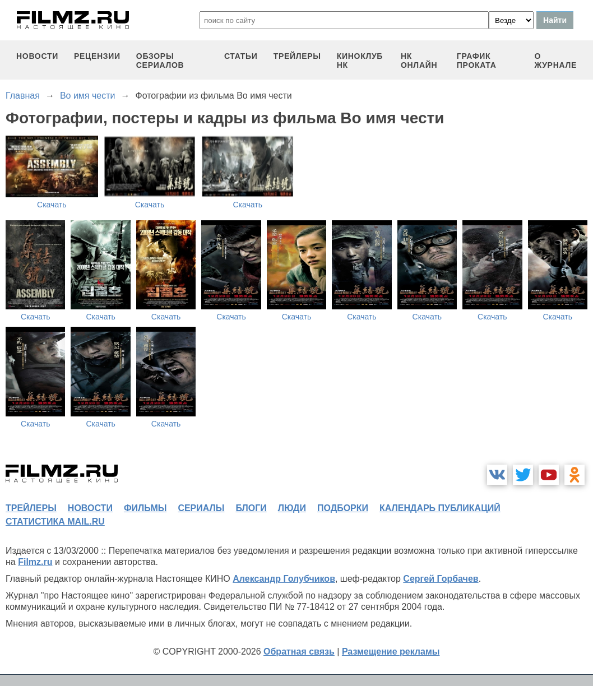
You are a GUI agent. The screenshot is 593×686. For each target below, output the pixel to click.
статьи (241, 56)
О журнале (555, 60)
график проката (477, 60)
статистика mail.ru (55, 521)
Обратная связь (299, 651)
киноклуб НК (360, 60)
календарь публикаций (440, 508)
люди (292, 508)
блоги (250, 508)
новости (37, 56)
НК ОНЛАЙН (419, 60)
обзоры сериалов (160, 60)
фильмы (145, 508)
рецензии (97, 56)
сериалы (201, 508)
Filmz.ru (35, 562)
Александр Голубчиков (284, 578)
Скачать (52, 204)
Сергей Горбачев (440, 578)
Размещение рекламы (391, 651)
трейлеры (297, 56)
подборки (342, 508)
